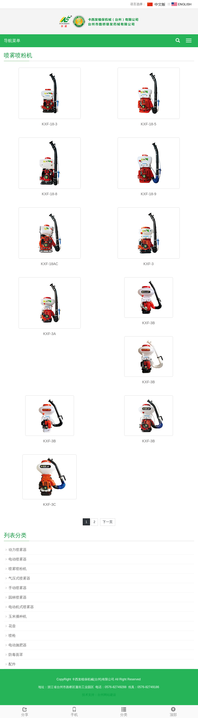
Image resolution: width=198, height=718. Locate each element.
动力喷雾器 (18, 550)
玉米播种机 (18, 616)
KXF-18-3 (49, 124)
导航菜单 (12, 40)
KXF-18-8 (49, 194)
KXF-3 (148, 264)
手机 (74, 711)
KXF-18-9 (148, 194)
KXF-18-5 (148, 124)
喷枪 (12, 635)
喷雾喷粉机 (18, 569)
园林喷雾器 (18, 597)
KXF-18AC (49, 264)
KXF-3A (49, 334)
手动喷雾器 (18, 588)
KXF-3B (148, 323)
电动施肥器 (18, 645)
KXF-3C (49, 504)
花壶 (12, 626)
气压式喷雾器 (19, 578)
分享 (25, 711)
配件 (12, 664)
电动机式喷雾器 (21, 607)
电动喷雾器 (18, 559)
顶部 (173, 711)
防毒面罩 (16, 654)
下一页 (108, 522)
